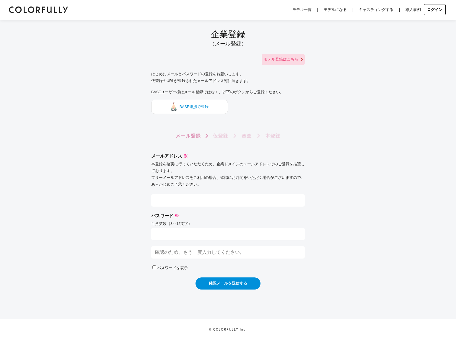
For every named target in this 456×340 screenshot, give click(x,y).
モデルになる (335, 9)
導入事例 (413, 9)
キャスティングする (376, 9)
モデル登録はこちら (283, 59)
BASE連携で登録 (190, 106)
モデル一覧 (302, 9)
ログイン (434, 9)
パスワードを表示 (170, 268)
